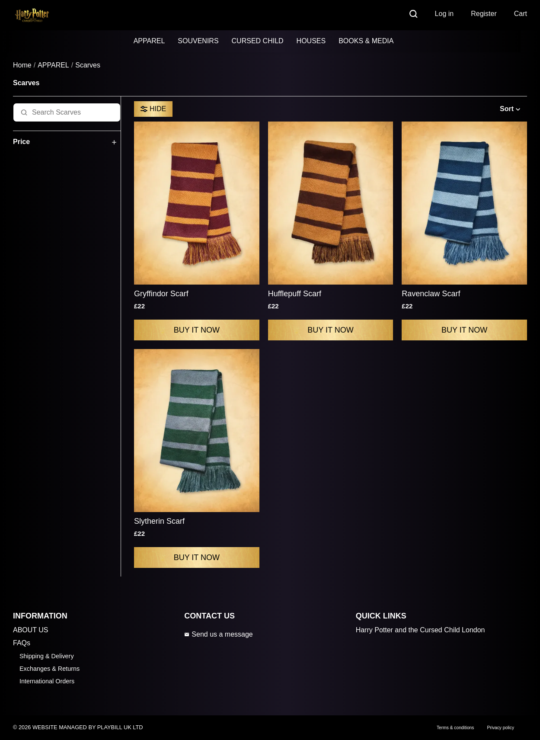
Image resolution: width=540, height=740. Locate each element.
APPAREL (149, 41)
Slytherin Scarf (159, 521)
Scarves (87, 65)
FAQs (21, 643)
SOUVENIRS (198, 41)
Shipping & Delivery (46, 656)
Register (484, 13)
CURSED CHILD (258, 41)
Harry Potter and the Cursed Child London (420, 630)
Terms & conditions (455, 727)
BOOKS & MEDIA (366, 41)
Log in (444, 13)
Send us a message (218, 634)
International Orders (46, 681)
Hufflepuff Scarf (294, 293)
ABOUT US (30, 630)
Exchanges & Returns (49, 668)
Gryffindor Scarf (161, 293)
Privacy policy (500, 727)
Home (22, 65)
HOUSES (311, 41)
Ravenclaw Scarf (431, 293)
